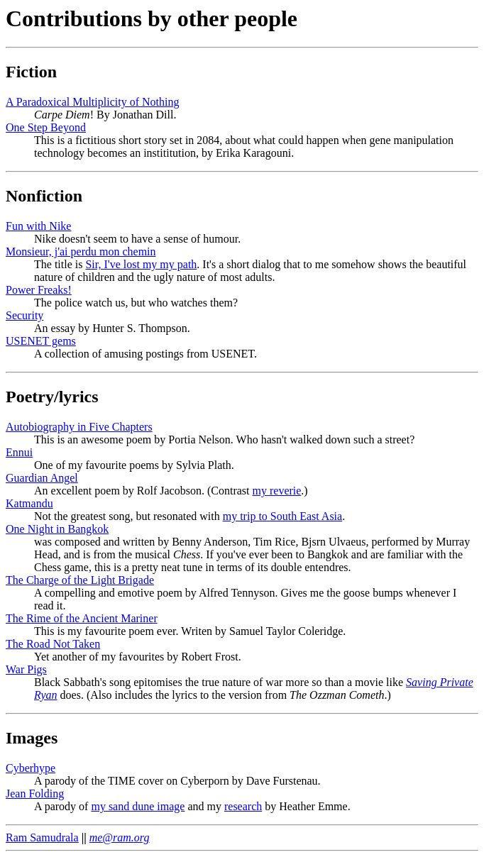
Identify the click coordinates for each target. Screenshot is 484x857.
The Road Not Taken (53, 644)
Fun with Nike (38, 226)
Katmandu (29, 503)
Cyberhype (30, 768)
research (243, 806)
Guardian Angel (42, 478)
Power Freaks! (39, 290)
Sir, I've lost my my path (141, 264)
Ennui (19, 452)
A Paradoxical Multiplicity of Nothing (92, 102)
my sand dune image (138, 806)
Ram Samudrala (42, 837)
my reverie (277, 491)
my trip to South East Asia (282, 516)
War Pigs (26, 669)
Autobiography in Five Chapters (79, 427)
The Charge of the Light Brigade (80, 580)
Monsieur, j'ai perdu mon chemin (81, 251)
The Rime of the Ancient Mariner (82, 618)
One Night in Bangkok (57, 529)
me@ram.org (119, 837)
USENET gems (41, 341)
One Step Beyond (46, 127)
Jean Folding (35, 793)
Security (24, 315)
